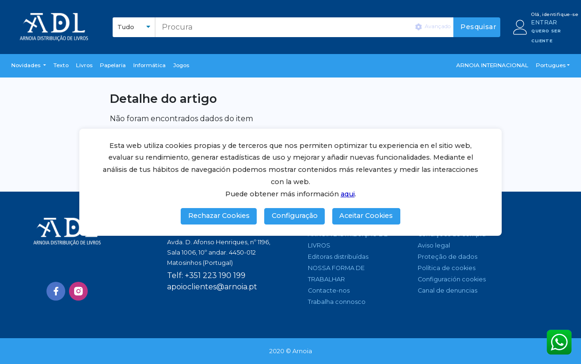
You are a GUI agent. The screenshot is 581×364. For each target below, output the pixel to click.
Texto (61, 65)
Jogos (181, 65)
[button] (29, 65)
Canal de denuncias (447, 290)
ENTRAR (544, 22)
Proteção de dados (447, 256)
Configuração (295, 215)
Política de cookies (446, 267)
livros (84, 65)
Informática (149, 65)
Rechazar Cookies (219, 215)
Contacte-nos (329, 290)
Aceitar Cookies (366, 215)
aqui (348, 194)
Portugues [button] (551, 65)
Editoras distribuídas (338, 256)
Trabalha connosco (337, 301)
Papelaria (113, 65)
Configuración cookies (452, 279)
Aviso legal (434, 245)
